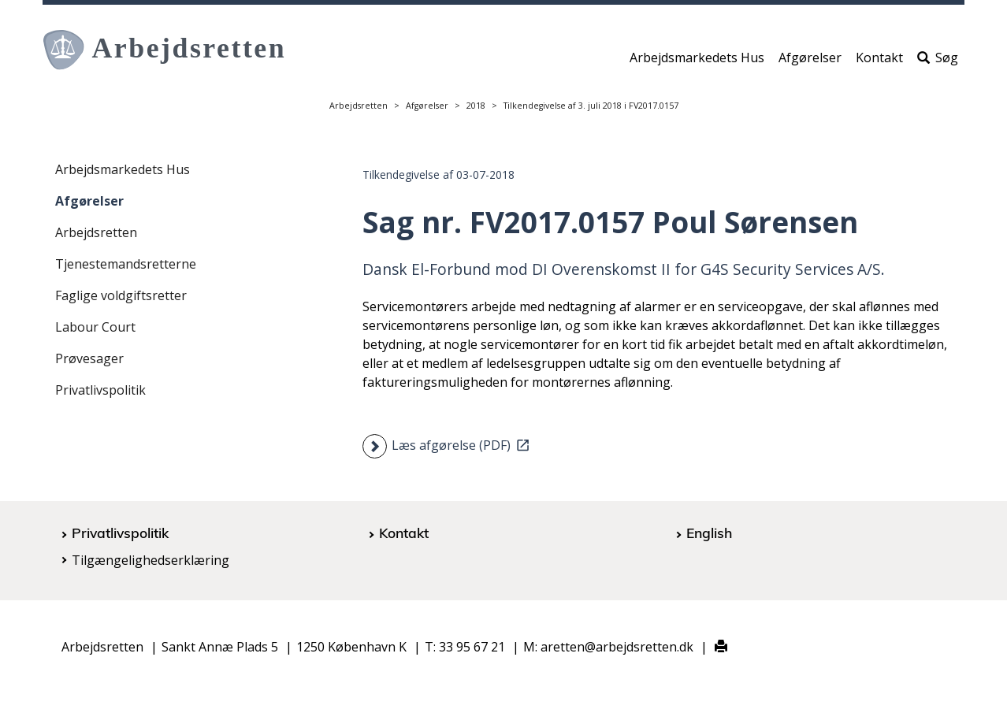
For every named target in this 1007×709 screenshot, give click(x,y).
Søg (937, 60)
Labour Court (95, 327)
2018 (475, 105)
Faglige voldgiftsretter (121, 295)
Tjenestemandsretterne (125, 264)
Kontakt (879, 60)
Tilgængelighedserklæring (150, 560)
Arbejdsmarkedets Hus (697, 60)
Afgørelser (810, 60)
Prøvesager (89, 358)
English (709, 532)
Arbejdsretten (358, 105)
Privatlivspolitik (100, 390)
